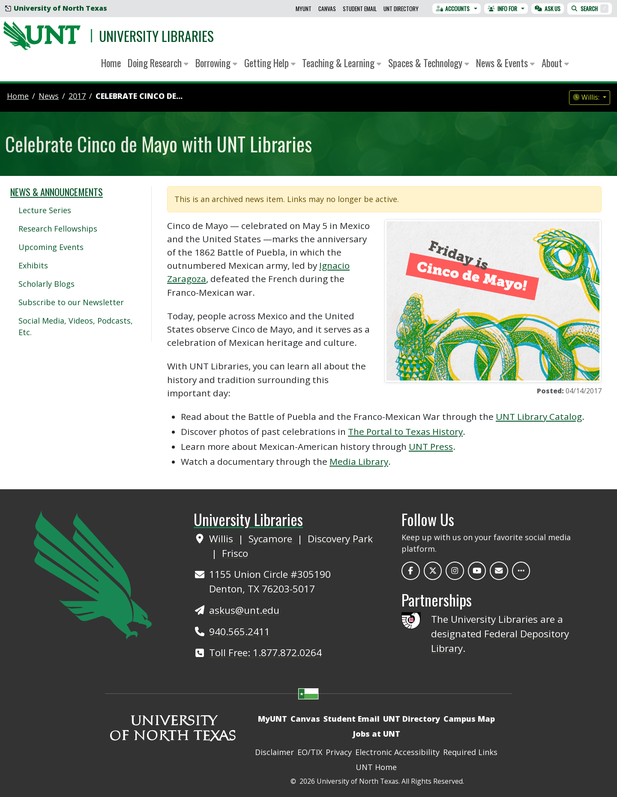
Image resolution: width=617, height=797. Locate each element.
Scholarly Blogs (46, 284)
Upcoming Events (51, 247)
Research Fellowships (57, 228)
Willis (222, 538)
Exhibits (33, 265)
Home (111, 63)
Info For (502, 8)
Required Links (470, 752)
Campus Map (469, 719)
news (49, 96)
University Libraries (156, 36)
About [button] (555, 63)
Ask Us (547, 8)
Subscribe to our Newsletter (71, 302)
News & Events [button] (505, 63)
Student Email (360, 8)
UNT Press (431, 446)
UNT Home (376, 767)
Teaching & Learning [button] (341, 63)
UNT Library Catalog (539, 416)
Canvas (327, 8)
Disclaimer (274, 752)
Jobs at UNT (376, 734)
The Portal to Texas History (405, 431)
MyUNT (303, 8)
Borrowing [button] (216, 63)
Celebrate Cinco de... (139, 96)
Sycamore (272, 538)
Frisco (235, 553)
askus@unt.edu (244, 610)
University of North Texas (56, 8)
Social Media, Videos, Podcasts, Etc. (75, 326)
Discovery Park (340, 538)
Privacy (339, 752)
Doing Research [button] (158, 63)
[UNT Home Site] (93, 573)
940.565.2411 (239, 631)
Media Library (358, 461)
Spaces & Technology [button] (428, 63)
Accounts (453, 8)
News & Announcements (56, 191)
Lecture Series (44, 210)
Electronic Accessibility (397, 752)
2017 (77, 96)
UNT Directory (401, 8)
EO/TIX (309, 752)
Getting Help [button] (270, 63)
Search (589, 8)
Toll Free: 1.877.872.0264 (265, 652)
